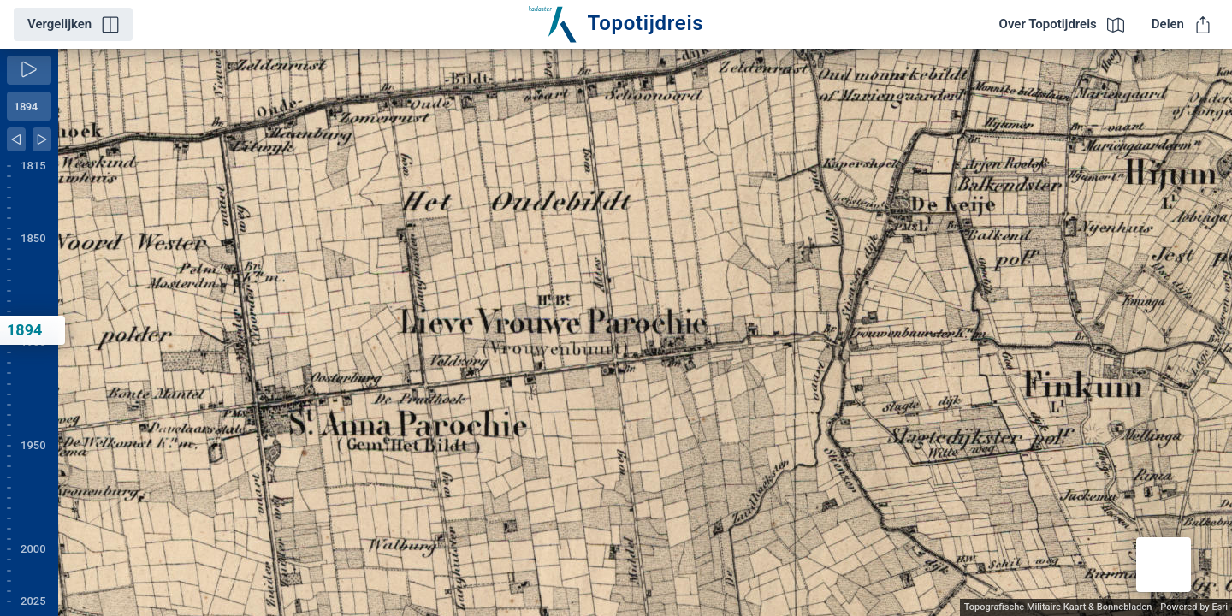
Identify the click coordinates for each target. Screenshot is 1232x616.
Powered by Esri (1194, 607)
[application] (645, 332)
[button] (1163, 564)
